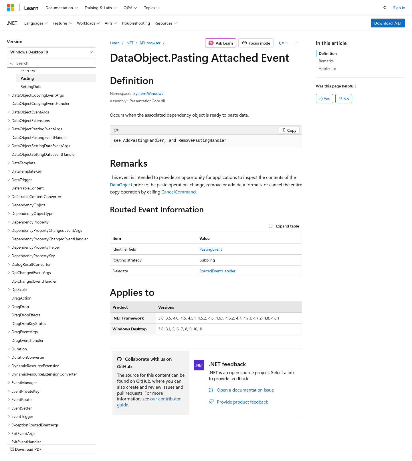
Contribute (273, 443)
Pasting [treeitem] (27, 78)
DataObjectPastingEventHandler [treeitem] (39, 137)
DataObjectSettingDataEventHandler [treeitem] (43, 154)
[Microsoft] (10, 7)
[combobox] (51, 52)
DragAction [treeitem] (21, 298)
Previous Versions (222, 443)
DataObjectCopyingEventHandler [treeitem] (40, 103)
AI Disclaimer (189, 443)
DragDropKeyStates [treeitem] (28, 323)
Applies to (327, 68)
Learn (115, 42)
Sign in (399, 7)
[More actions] (297, 42)
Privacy (295, 443)
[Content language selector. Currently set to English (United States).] (33, 443)
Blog (249, 443)
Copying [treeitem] (28, 69)
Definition (328, 53)
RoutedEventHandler (217, 271)
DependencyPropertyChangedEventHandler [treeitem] (49, 239)
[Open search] (385, 8)
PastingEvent (210, 249)
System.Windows (148, 93)
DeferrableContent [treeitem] (27, 188)
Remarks (326, 60)
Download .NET (388, 23)
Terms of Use (324, 443)
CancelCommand (178, 192)
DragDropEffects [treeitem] (25, 315)
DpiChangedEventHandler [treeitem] (34, 281)
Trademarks (352, 443)
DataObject (121, 184)
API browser (150, 42)
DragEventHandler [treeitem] (27, 340)
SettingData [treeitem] (31, 86)
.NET (129, 42)
